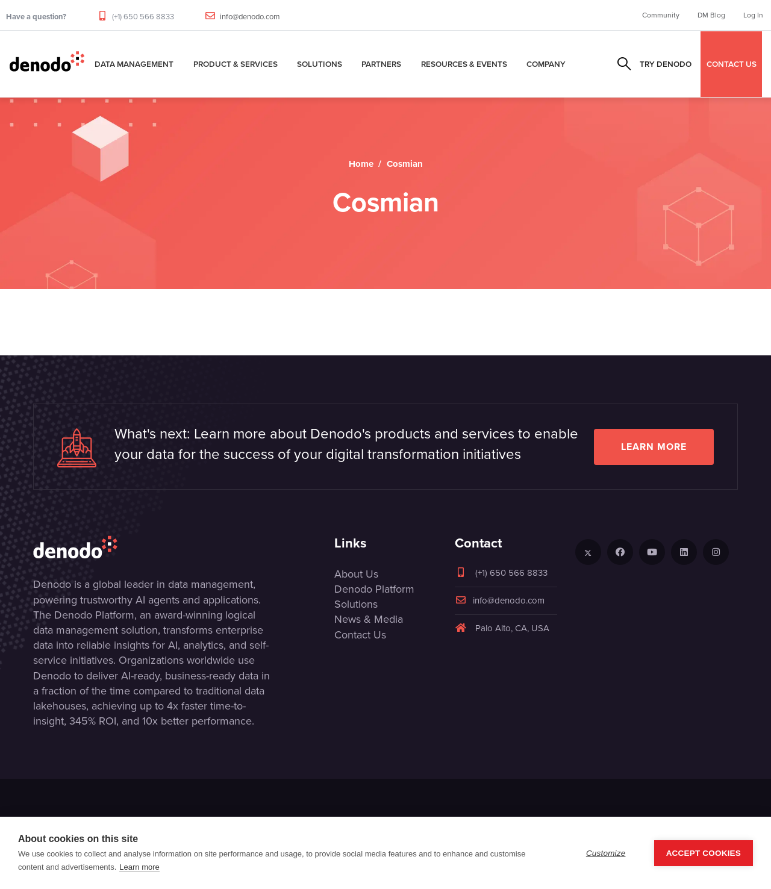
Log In (753, 15)
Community (660, 15)
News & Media (368, 619)
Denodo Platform (374, 589)
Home (361, 163)
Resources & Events (464, 64)
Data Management (134, 64)
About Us (356, 574)
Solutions (319, 64)
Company (546, 64)
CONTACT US (732, 64)
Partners (381, 64)
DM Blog (711, 15)
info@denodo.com (250, 16)
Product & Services (235, 64)
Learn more (654, 447)
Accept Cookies (703, 853)
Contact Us (360, 635)
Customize (606, 853)
